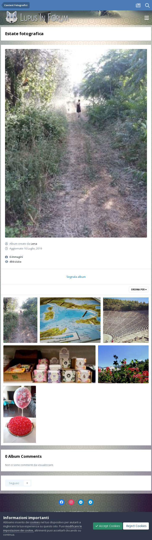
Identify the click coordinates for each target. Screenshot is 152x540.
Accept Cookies (107, 526)
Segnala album (76, 277)
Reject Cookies (136, 526)
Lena (34, 244)
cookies (35, 522)
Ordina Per (139, 289)
